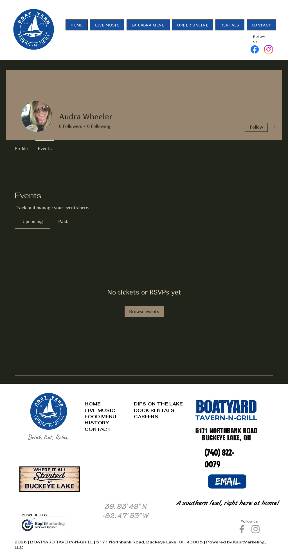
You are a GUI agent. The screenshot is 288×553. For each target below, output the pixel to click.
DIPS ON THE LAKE (158, 404)
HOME (92, 404)
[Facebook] (254, 49)
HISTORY (97, 423)
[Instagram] (268, 49)
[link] (32, 221)
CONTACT (98, 429)
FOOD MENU (100, 417)
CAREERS (146, 417)
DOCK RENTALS (154, 410)
